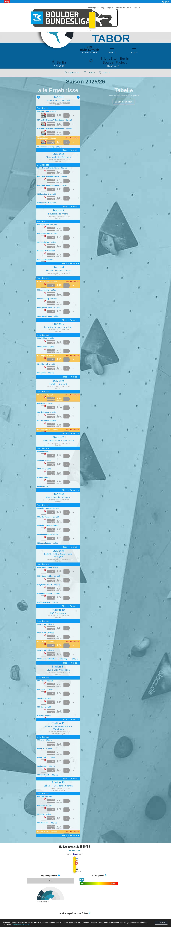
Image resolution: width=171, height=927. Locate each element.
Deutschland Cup (122, 8)
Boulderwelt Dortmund (58, 100)
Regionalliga (106, 8)
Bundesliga (92, 8)
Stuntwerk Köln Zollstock (58, 157)
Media (136, 8)
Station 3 (58, 210)
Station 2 (58, 153)
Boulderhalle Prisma (58, 213)
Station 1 (58, 97)
